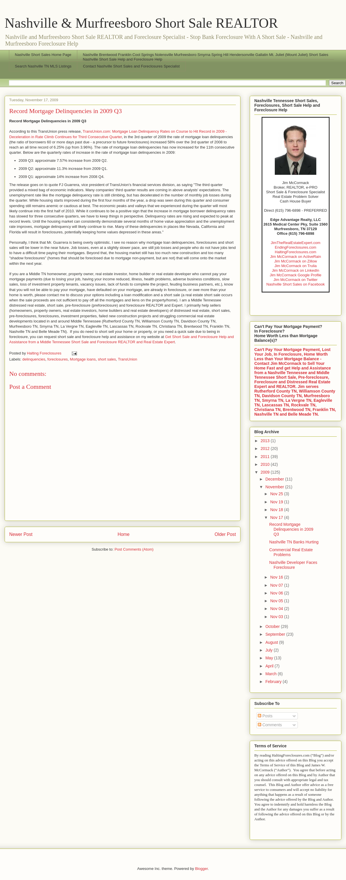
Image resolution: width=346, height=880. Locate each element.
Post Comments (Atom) (133, 549)
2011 (266, 456)
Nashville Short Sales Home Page (43, 54)
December (275, 479)
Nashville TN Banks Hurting (294, 542)
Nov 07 (277, 585)
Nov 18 (277, 509)
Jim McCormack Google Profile (295, 275)
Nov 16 (277, 577)
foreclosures (57, 359)
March (271, 673)
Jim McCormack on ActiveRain (295, 256)
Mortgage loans (83, 359)
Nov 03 (277, 616)
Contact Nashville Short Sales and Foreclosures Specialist (131, 66)
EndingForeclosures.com (295, 247)
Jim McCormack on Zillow (295, 261)
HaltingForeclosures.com (295, 252)
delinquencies (34, 359)
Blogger (201, 868)
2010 (266, 464)
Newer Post (21, 534)
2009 (266, 472)
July (269, 650)
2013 (266, 440)
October (273, 626)
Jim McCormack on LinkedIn (295, 270)
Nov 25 (277, 493)
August (272, 642)
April (269, 666)
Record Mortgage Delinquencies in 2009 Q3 (291, 529)
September (275, 634)
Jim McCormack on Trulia (295, 266)
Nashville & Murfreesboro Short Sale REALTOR (141, 23)
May (269, 658)
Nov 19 (277, 502)
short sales (107, 359)
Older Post (225, 534)
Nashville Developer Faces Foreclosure (293, 565)
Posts (265, 716)
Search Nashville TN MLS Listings (43, 66)
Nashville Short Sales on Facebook (295, 284)
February (274, 681)
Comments (270, 725)
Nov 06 (277, 593)
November (275, 487)
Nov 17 (277, 517)
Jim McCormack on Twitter (296, 279)
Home (124, 534)
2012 (266, 448)
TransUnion (127, 359)
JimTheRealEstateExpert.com (295, 243)
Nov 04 (277, 608)
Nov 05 (277, 600)
